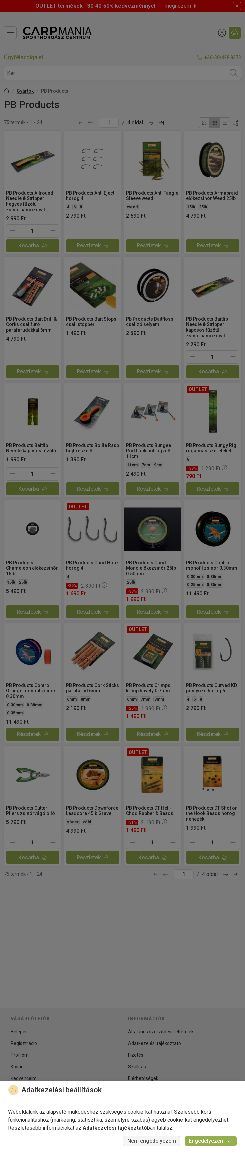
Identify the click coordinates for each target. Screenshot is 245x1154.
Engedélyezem (211, 1141)
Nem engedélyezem (151, 1141)
